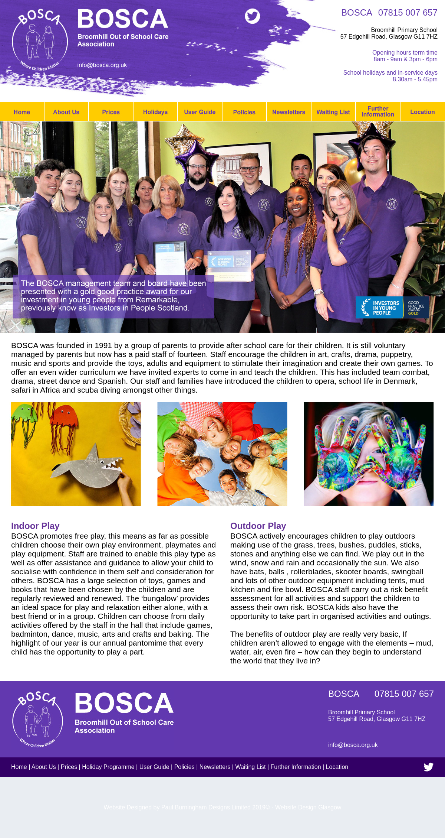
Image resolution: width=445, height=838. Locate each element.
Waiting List (250, 767)
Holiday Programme (108, 767)
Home (19, 767)
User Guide (154, 767)
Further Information (296, 767)
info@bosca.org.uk (353, 745)
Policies (184, 767)
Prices (69, 767)
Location (337, 767)
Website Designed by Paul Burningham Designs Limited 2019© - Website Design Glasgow (223, 807)
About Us (44, 767)
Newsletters (215, 767)
